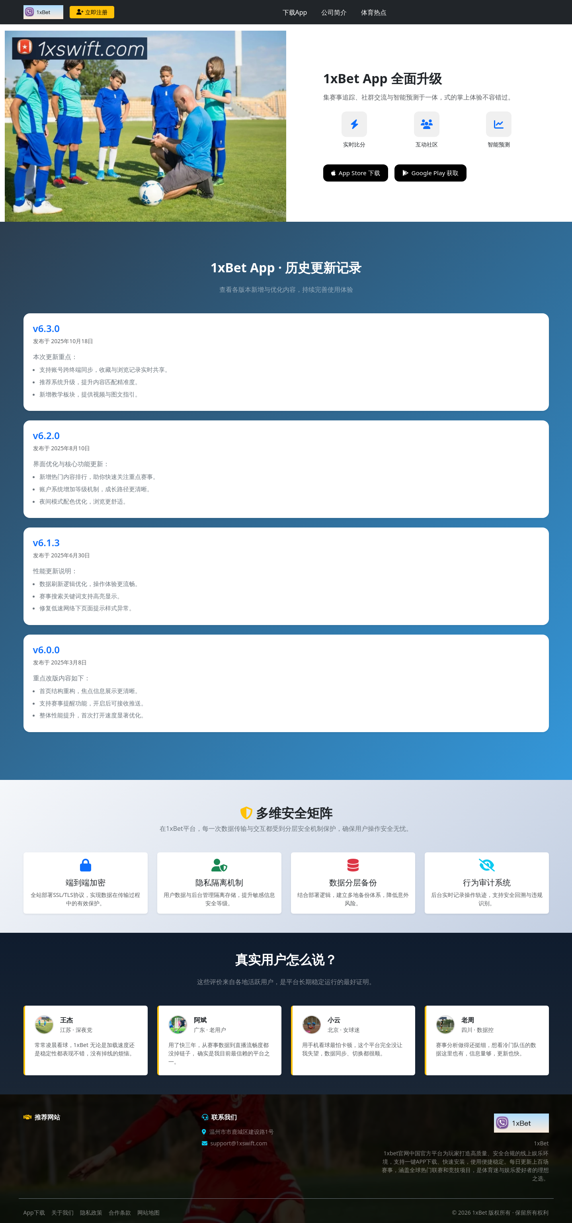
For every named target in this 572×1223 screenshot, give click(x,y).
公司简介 (334, 12)
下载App (295, 12)
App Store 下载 (355, 173)
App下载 (34, 1212)
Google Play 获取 (430, 173)
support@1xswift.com (239, 1143)
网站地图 (148, 1212)
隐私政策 (91, 1212)
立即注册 (91, 12)
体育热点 (374, 12)
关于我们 (62, 1212)
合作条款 (120, 1212)
